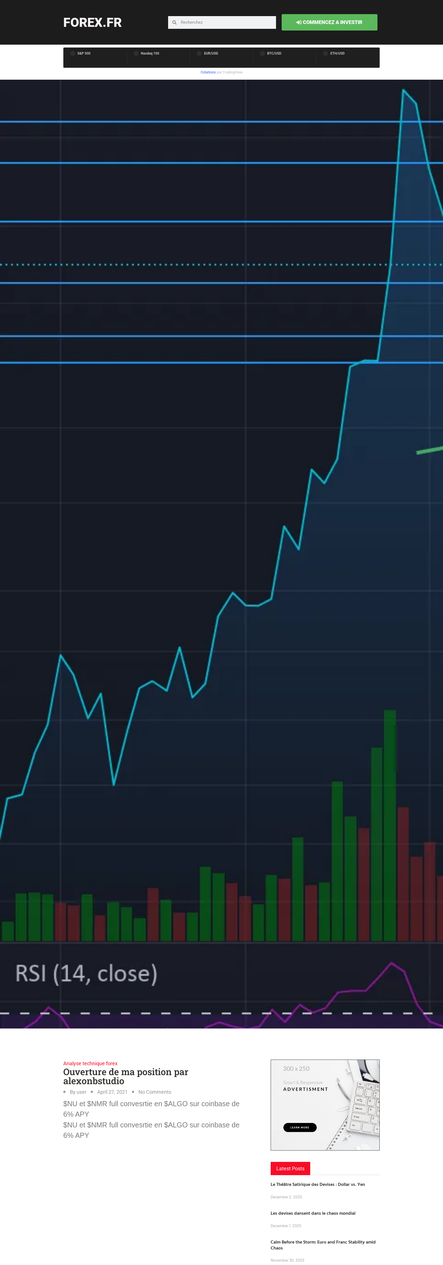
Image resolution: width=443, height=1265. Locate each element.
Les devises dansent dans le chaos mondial (313, 1213)
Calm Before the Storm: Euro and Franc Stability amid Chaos (323, 1244)
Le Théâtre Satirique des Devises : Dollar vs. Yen (318, 1184)
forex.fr (92, 22)
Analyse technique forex (90, 1063)
